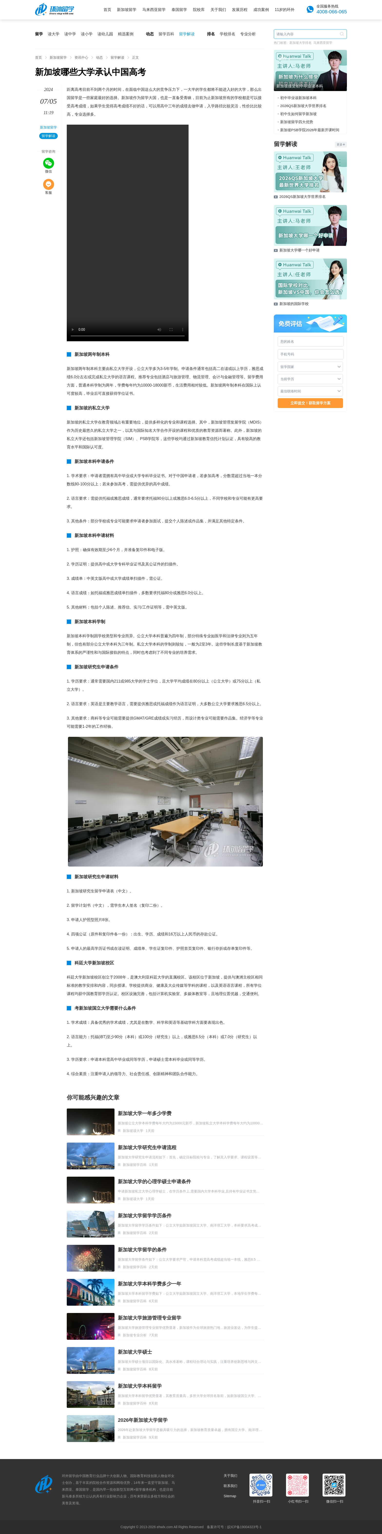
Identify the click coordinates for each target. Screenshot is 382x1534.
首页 (107, 10)
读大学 (53, 34)
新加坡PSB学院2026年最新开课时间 (309, 130)
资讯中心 (81, 57)
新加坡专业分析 (135, 1335)
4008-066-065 (331, 11)
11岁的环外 (285, 10)
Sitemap (230, 1496)
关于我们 (218, 10)
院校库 (199, 10)
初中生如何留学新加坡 (298, 114)
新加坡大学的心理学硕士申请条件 (154, 1181)
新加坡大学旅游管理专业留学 (149, 1318)
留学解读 (187, 34)
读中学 (70, 34)
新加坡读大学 (133, 1131)
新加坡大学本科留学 (140, 1386)
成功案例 (261, 10)
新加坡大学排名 (300, 43)
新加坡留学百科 (135, 1165)
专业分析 (248, 34)
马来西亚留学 (154, 10)
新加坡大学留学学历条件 (145, 1215)
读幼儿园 (105, 34)
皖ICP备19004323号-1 (244, 1527)
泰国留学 (179, 10)
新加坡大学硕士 (135, 1352)
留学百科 (166, 34)
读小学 (87, 34)
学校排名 (227, 34)
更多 (341, 144)
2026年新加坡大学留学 (143, 1420)
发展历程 (240, 10)
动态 (99, 57)
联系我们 (230, 1486)
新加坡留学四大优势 (296, 122)
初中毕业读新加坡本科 (298, 98)
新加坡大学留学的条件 (142, 1249)
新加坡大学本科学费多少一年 (149, 1283)
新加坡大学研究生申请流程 (147, 1147)
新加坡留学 (126, 10)
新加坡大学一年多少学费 (145, 1113)
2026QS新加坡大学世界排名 (303, 106)
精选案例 (126, 34)
